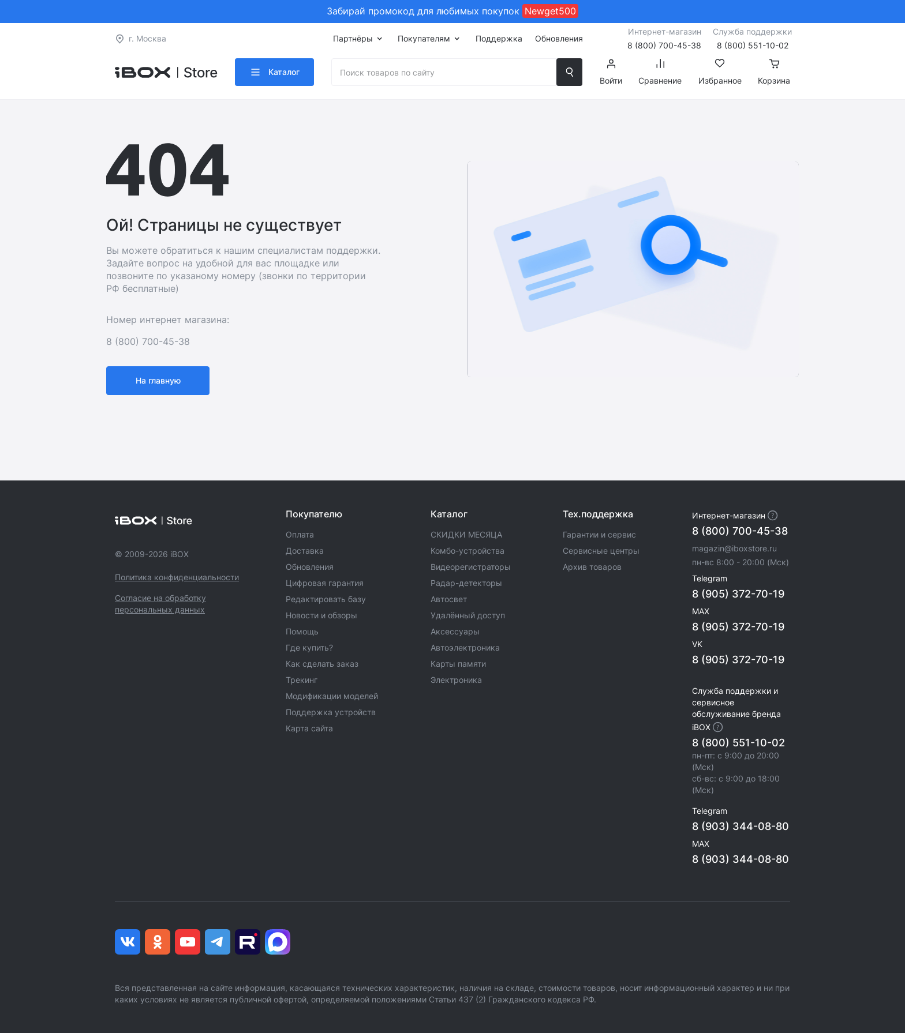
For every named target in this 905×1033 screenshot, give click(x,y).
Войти (611, 72)
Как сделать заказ (322, 663)
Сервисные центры (601, 550)
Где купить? (309, 647)
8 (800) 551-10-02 (738, 743)
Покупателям (424, 38)
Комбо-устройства (467, 550)
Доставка (305, 550)
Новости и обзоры (321, 615)
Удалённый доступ (468, 615)
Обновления (559, 38)
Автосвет (449, 599)
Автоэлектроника (465, 647)
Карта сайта (309, 728)
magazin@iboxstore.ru (734, 548)
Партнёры (353, 38)
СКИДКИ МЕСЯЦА (466, 534)
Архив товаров (592, 567)
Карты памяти (458, 663)
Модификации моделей (332, 696)
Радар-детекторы (466, 583)
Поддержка (499, 38)
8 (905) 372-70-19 (738, 594)
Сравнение (660, 72)
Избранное (720, 72)
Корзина (774, 72)
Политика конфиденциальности (177, 577)
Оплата (300, 534)
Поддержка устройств (331, 712)
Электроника (456, 680)
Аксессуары (455, 631)
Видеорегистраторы (471, 567)
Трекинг (301, 680)
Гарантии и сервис (599, 534)
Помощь (302, 631)
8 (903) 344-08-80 (740, 826)
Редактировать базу (326, 599)
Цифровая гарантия (325, 583)
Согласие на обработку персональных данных (160, 603)
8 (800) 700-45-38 (740, 531)
